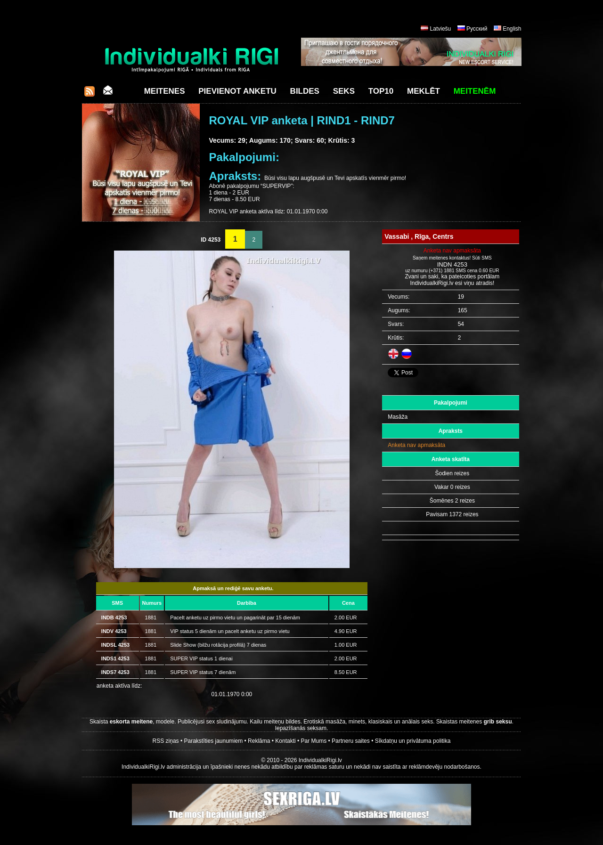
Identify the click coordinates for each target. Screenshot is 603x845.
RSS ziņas (166, 741)
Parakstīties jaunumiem (213, 741)
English (512, 28)
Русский (477, 28)
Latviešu (440, 28)
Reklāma (259, 741)
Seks (344, 91)
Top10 (381, 91)
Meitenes (164, 91)
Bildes (304, 91)
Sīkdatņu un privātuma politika (413, 741)
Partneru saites (351, 741)
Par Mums (314, 741)
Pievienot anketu (237, 91)
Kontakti (285, 741)
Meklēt (423, 91)
